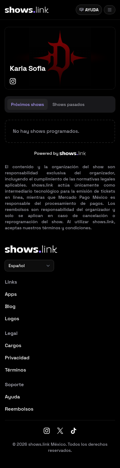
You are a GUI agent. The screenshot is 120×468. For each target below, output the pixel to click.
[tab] (27, 104)
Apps (11, 294)
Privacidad (17, 357)
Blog (10, 306)
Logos (12, 318)
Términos (15, 370)
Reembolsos (19, 409)
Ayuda (89, 10)
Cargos (13, 345)
